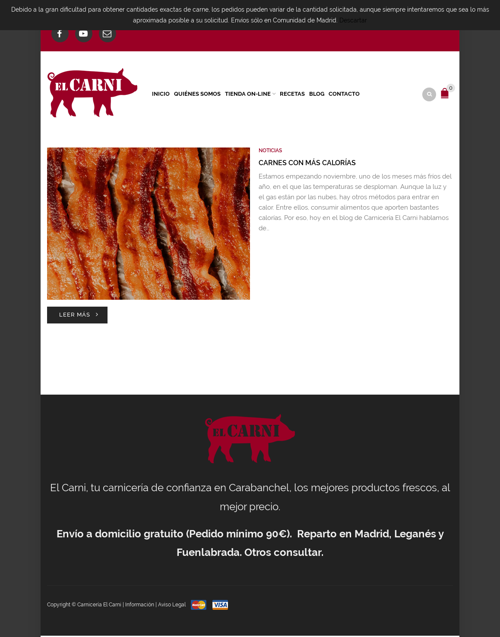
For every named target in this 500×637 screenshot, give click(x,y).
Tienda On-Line (248, 94)
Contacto (344, 94)
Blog (316, 94)
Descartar (353, 20)
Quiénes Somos (197, 94)
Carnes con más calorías (307, 164)
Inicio (161, 94)
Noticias (270, 152)
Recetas (292, 94)
